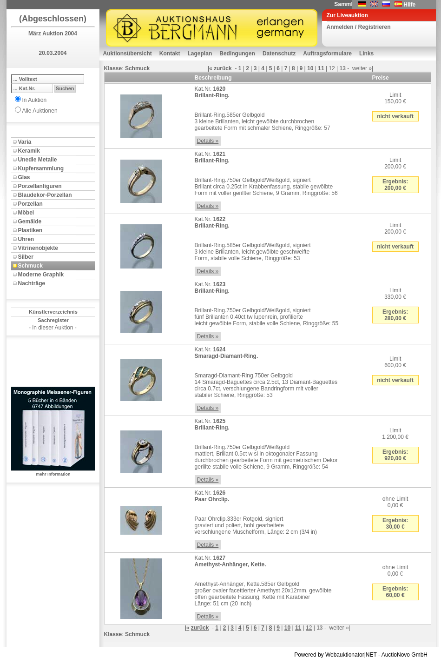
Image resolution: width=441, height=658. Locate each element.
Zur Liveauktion (347, 15)
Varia (25, 142)
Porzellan (30, 204)
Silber (25, 257)
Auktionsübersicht (127, 53)
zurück (223, 68)
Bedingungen (237, 53)
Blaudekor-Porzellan (45, 195)
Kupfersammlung (41, 168)
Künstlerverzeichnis (53, 312)
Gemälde (30, 221)
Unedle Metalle (37, 159)
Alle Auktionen (40, 110)
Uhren (26, 239)
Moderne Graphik (41, 274)
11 (321, 68)
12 (332, 68)
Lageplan (200, 53)
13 (343, 68)
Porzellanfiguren (40, 186)
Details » (208, 141)
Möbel (26, 212)
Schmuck (30, 265)
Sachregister (53, 320)
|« (210, 68)
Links (366, 53)
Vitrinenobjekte (38, 248)
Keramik (29, 151)
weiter (359, 68)
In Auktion (34, 100)
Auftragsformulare (327, 53)
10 (310, 68)
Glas (24, 177)
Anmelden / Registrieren (359, 27)
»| (371, 68)
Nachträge (32, 283)
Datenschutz (279, 53)
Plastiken (30, 230)
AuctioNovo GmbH (405, 654)
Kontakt (169, 53)
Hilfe (409, 4)
